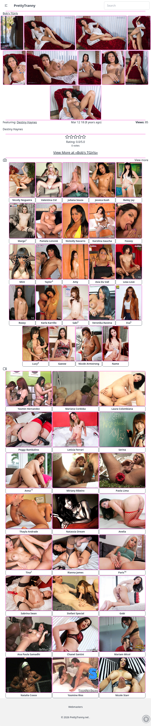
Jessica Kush (102, 200)
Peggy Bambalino (29, 449)
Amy (75, 281)
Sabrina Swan (29, 613)
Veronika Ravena (102, 322)
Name (115, 363)
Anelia (122, 531)
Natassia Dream (75, 531)
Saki (75, 322)
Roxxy (22, 322)
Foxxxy (129, 241)
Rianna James (75, 572)
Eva (128, 322)
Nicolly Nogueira (22, 200)
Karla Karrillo (48, 322)
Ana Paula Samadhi (28, 654)
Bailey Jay (129, 200)
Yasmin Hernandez (29, 408)
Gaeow (62, 363)
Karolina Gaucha (102, 241)
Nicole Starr (122, 695)
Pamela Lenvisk (49, 241)
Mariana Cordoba (75, 408)
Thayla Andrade (29, 531)
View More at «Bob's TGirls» (75, 152)
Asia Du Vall (102, 281)
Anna (29, 490)
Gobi (122, 613)
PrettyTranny (24, 5)
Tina (29, 572)
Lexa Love (129, 281)
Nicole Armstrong (88, 363)
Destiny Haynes (27, 122)
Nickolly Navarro (75, 241)
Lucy (35, 363)
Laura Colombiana (122, 408)
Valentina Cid (49, 200)
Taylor (49, 281)
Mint (22, 281)
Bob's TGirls (10, 13)
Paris (122, 572)
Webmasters (75, 706)
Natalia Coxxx (29, 695)
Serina (122, 449)
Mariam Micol (122, 654)
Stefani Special (75, 613)
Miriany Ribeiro (75, 490)
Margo (22, 241)
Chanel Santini (75, 654)
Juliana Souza (75, 200)
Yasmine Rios (75, 695)
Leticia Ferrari (75, 449)
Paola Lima (122, 490)
